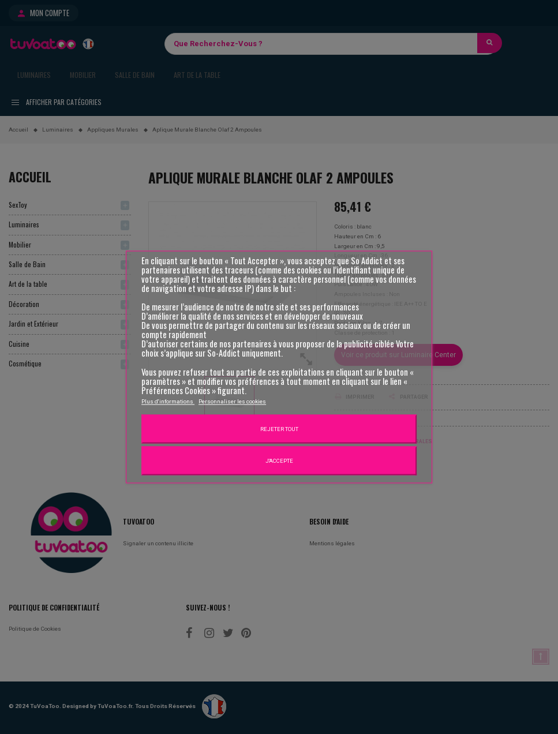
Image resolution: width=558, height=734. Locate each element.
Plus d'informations (167, 401)
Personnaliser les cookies (232, 401)
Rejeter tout (279, 428)
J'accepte (279, 460)
